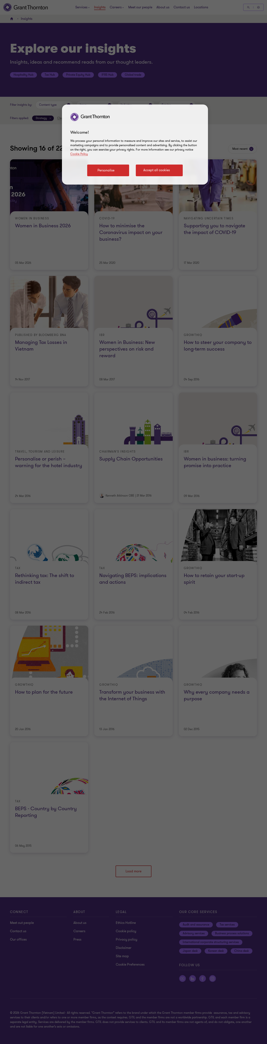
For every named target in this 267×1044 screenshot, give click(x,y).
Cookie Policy (79, 154)
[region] (135, 144)
